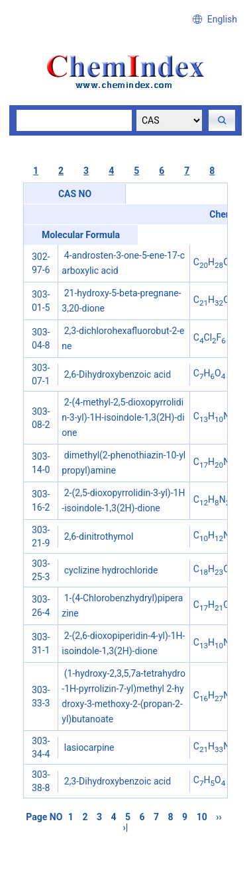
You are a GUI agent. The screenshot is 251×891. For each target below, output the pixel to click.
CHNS (216, 461)
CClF (209, 337)
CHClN (217, 569)
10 (202, 817)
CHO (213, 262)
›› (218, 817)
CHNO (219, 416)
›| (125, 827)
